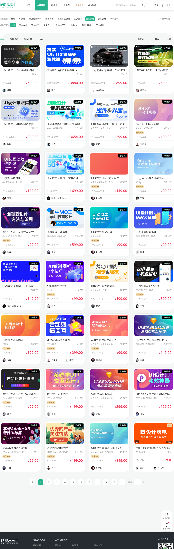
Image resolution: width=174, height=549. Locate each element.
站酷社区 (37, 545)
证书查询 (98, 545)
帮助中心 (59, 545)
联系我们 (76, 545)
